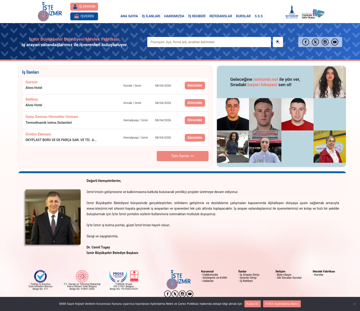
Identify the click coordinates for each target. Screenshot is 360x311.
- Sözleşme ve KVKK (214, 277)
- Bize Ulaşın (283, 274)
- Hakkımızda (209, 274)
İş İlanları (30, 72)
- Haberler (207, 281)
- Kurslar (318, 274)
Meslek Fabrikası (324, 271)
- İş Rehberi (245, 281)
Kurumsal (207, 271)
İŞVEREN (84, 16)
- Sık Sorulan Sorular (289, 277)
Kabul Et (252, 303)
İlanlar (242, 271)
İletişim (280, 271)
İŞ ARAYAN (84, 6)
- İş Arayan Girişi (248, 274)
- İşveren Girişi (247, 277)
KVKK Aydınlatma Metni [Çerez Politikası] (281, 303)
